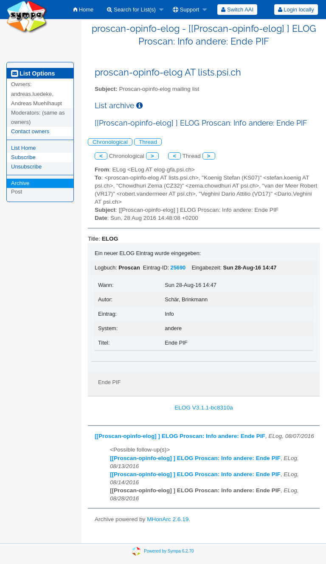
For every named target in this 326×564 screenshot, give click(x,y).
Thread (148, 142)
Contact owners (30, 131)
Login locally (296, 9)
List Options (33, 73)
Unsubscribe (26, 166)
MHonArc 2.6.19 (167, 519)
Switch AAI (237, 9)
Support (186, 9)
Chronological (110, 142)
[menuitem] (83, 9)
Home (83, 9)
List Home (23, 148)
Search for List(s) (131, 9)
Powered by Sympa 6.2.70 (169, 551)
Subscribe (23, 157)
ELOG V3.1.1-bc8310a (203, 407)
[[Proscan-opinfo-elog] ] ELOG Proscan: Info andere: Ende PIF (180, 436)
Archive (20, 183)
